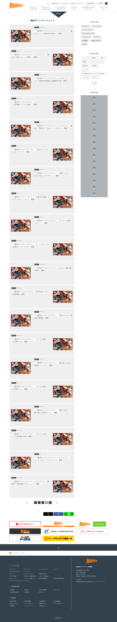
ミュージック (86, 37)
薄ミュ (103, 58)
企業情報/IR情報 (90, 3)
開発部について (43, 603)
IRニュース (42, 592)
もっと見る (94, 82)
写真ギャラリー (43, 605)
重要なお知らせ (55, 3)
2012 (94, 187)
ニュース (48, 3)
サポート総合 (64, 3)
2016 (94, 161)
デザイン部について (58, 603)
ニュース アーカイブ (29, 573)
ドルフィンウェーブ (97, 62)
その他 (84, 44)
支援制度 (12, 605)
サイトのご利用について (30, 578)
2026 (94, 97)
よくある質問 (72, 3)
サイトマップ (80, 3)
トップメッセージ (29, 605)
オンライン (85, 26)
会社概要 (12, 589)
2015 (94, 168)
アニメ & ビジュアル (14, 571)
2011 (94, 193)
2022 (94, 123)
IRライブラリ (57, 589)
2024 (94, 110)
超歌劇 (94, 65)
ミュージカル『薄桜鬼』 (89, 58)
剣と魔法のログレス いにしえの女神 (93, 73)
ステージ (96, 37)
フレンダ (85, 69)
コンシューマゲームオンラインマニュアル (19, 580)
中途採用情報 (57, 601)
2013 (94, 180)
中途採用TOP (43, 601)
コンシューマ (97, 26)
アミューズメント (87, 29)
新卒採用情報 (28, 601)
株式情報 (27, 592)
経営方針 (27, 589)
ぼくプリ (96, 77)
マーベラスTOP (15, 565)
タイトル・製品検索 (44, 576)
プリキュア (85, 77)
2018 (94, 148)
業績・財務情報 (43, 589)
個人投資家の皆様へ (14, 592)
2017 (94, 155)
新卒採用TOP (13, 601)
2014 (94, 174)
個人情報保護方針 (43, 578)
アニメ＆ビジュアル (88, 33)
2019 (94, 142)
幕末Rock (85, 65)
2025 (94, 104)
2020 (94, 136)
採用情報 (100, 3)
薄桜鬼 (84, 62)
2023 (94, 117)
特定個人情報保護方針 (59, 578)
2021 (94, 129)
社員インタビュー (14, 603)
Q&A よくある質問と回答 (30, 576)
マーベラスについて (29, 603)
